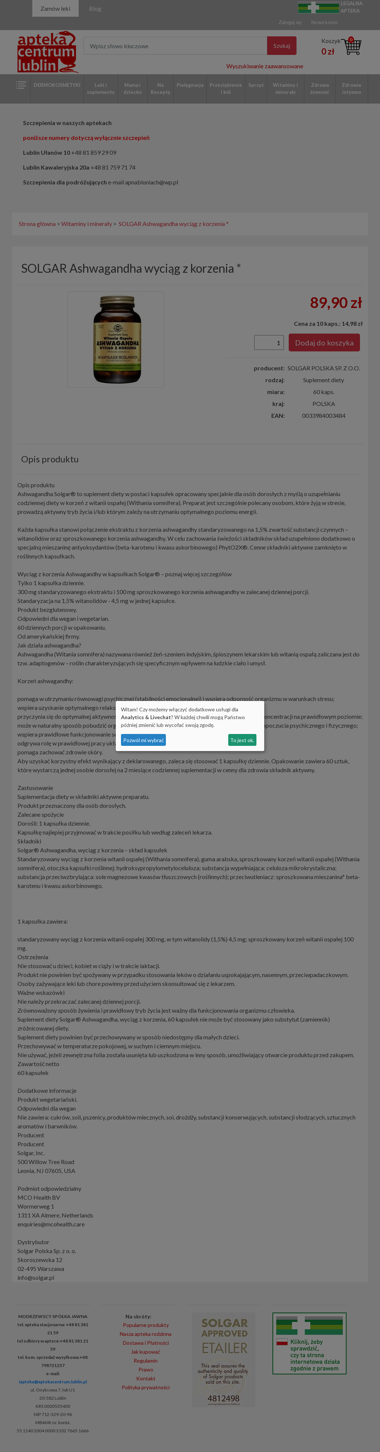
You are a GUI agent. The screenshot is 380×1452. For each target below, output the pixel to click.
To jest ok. (242, 740)
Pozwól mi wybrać (143, 740)
